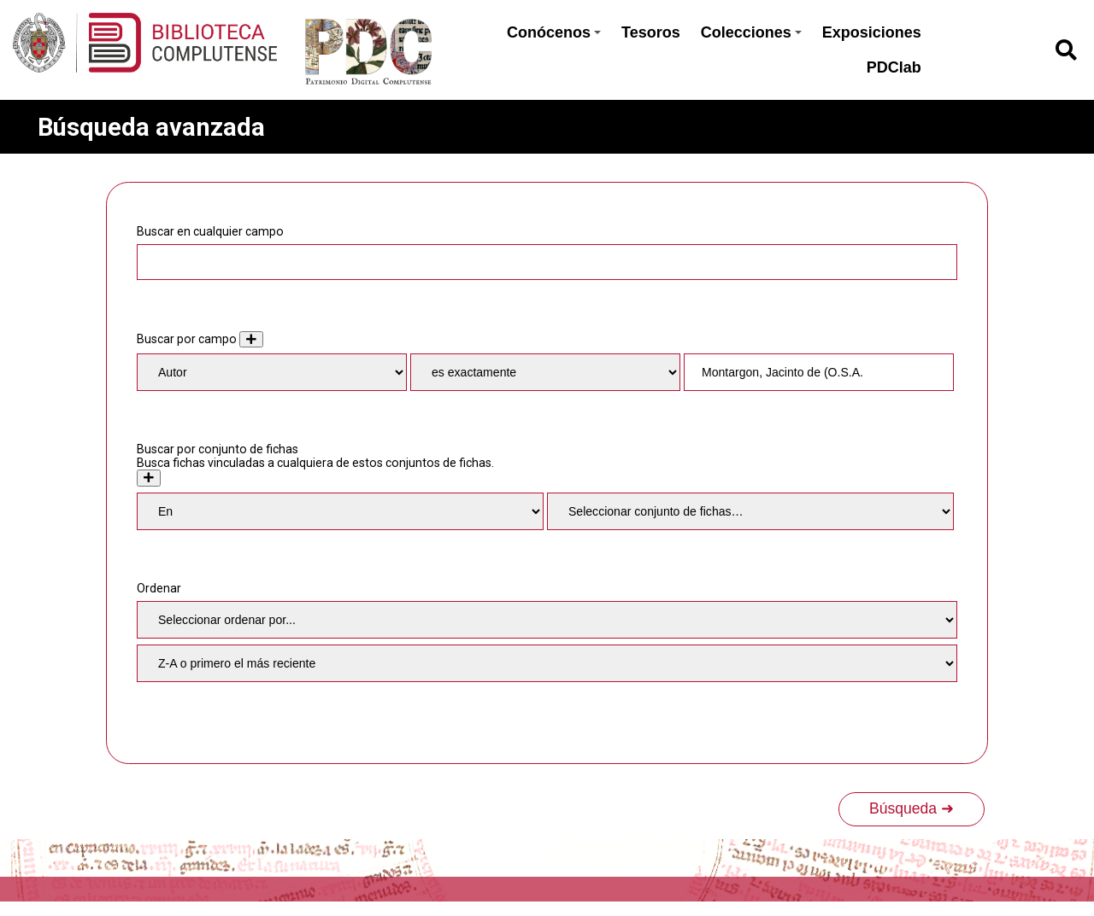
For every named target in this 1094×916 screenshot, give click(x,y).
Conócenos (554, 32)
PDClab (894, 67)
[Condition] (340, 511)
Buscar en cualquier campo (210, 231)
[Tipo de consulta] (545, 372)
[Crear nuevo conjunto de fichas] (149, 478)
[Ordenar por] (547, 620)
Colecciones (751, 32)
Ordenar (159, 588)
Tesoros (650, 32)
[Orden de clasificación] (547, 663)
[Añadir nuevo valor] (251, 339)
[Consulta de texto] (819, 372)
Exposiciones (871, 32)
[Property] (272, 372)
